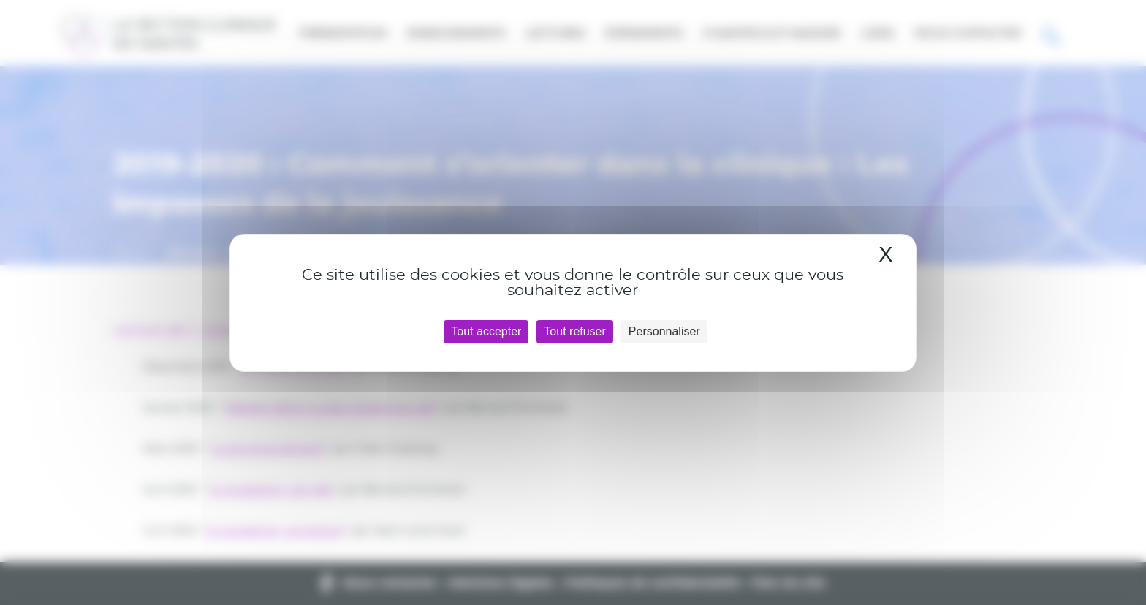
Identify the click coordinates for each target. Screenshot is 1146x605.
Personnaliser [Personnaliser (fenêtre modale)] (664, 331)
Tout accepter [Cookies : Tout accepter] (486, 331)
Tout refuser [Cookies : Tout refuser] (574, 331)
